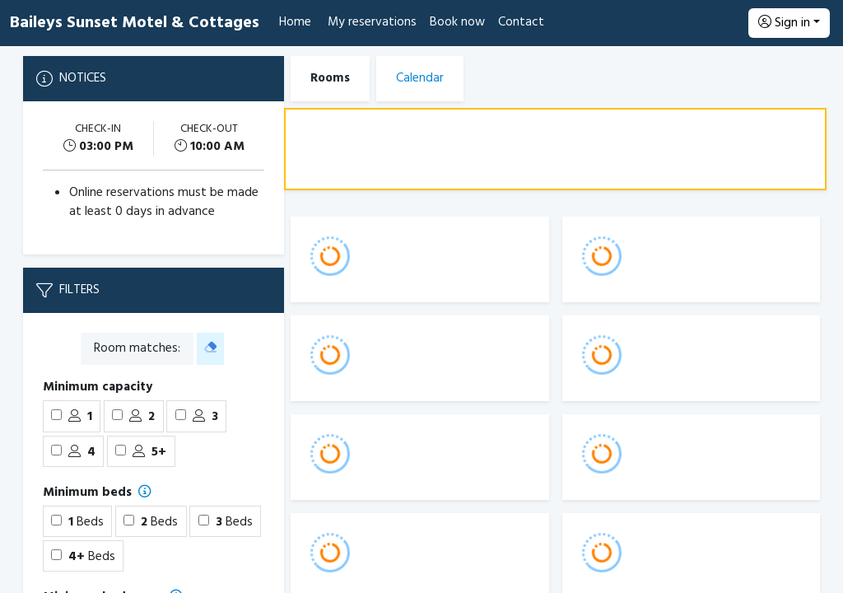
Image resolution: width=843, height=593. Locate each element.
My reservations (372, 22)
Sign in (784, 23)
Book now (457, 22)
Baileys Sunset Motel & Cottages (134, 23)
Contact (521, 22)
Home (295, 22)
